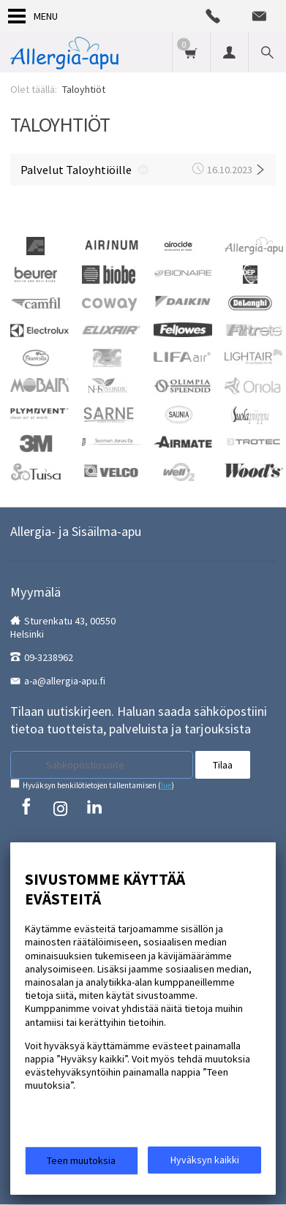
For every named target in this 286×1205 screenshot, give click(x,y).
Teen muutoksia (81, 1160)
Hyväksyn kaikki (204, 1159)
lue (166, 785)
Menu (33, 16)
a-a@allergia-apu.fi (64, 680)
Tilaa (223, 764)
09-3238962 (48, 657)
